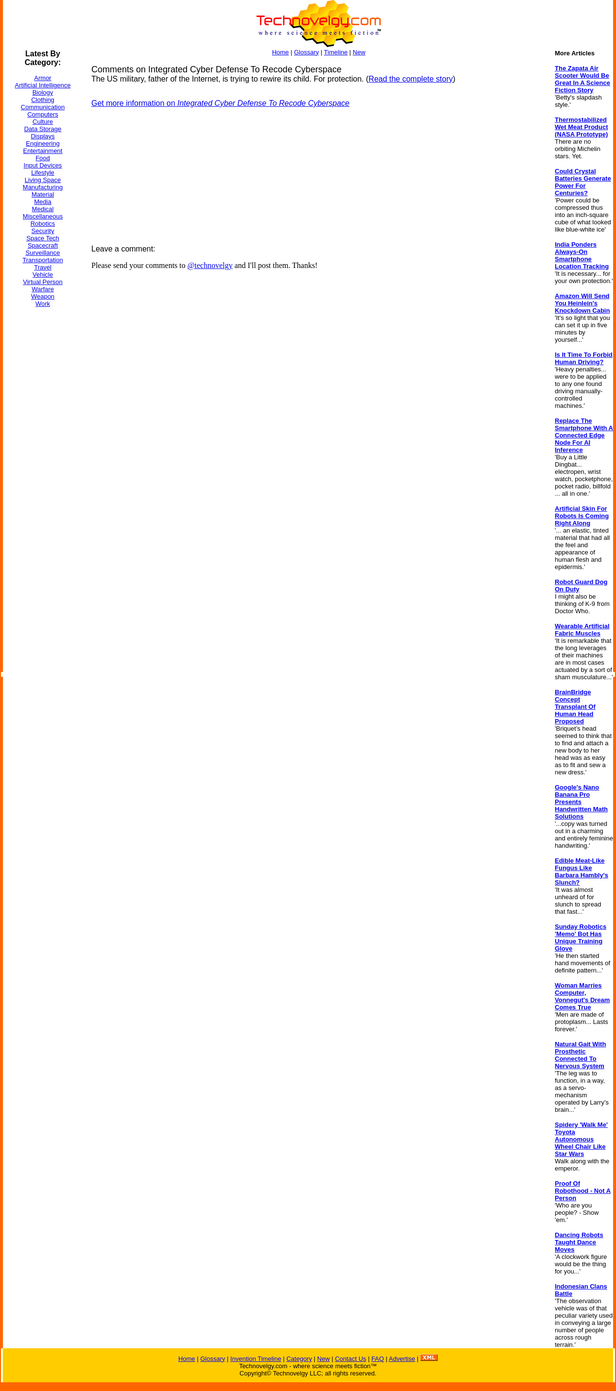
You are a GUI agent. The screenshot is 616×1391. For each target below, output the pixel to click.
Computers (42, 114)
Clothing (42, 99)
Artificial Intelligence (43, 85)
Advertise (402, 1358)
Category (299, 1358)
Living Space (43, 180)
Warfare (43, 289)
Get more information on (220, 103)
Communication (43, 107)
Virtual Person (42, 281)
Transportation (42, 260)
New (359, 52)
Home (280, 52)
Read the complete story (411, 79)
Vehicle (43, 274)
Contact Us (350, 1358)
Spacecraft (43, 245)
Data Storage (43, 129)
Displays (42, 136)
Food (42, 158)
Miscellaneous (43, 216)
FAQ (377, 1358)
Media (42, 201)
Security (43, 231)
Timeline (336, 52)
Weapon (42, 296)
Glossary (306, 52)
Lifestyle (42, 172)
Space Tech (42, 238)
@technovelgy (210, 265)
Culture (43, 121)
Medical (43, 209)
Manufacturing (43, 187)
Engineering (42, 143)
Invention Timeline (255, 1358)
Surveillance (43, 252)
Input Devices (43, 165)
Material (43, 194)
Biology (43, 92)
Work (42, 303)
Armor (42, 78)
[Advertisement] (42, 460)
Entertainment (43, 150)
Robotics (43, 223)
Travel (42, 267)
